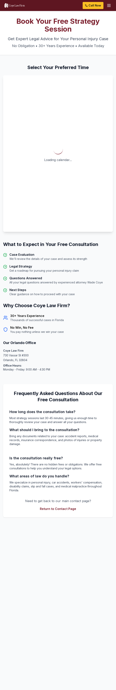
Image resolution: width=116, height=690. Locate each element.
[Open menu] (109, 5)
